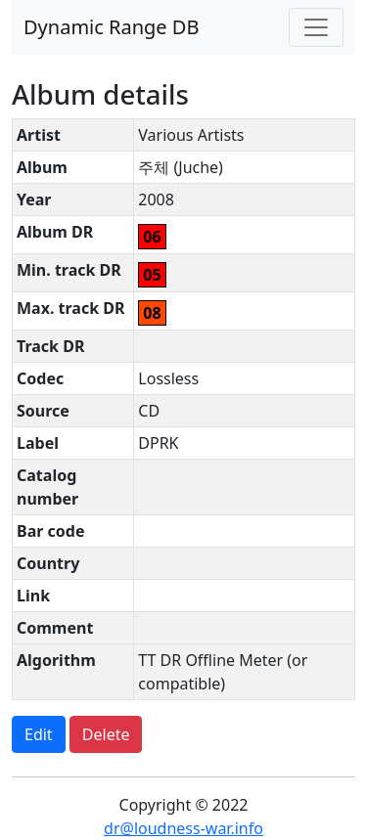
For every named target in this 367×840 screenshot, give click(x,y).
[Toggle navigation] (316, 27)
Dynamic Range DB (111, 27)
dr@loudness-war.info (183, 828)
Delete (106, 734)
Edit (38, 734)
